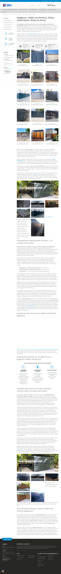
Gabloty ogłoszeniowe (42, 556)
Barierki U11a (50, 557)
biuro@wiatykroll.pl (35, 174)
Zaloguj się (56, 0)
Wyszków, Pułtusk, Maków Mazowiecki (30, 548)
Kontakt (51, 0)
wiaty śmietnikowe (33, 33)
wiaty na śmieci (30, 305)
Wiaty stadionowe (23, 9)
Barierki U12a (50, 559)
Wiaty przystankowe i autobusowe (10, 9)
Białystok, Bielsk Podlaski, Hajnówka (51, 349)
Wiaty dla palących (51, 9)
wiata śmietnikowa (49, 216)
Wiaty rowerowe (42, 9)
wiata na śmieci (34, 490)
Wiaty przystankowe (8, 22)
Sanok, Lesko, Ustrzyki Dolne (43, 548)
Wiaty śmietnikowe (33, 9)
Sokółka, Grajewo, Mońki (22, 349)
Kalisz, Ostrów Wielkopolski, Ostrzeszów (35, 349)
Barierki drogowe (51, 555)
